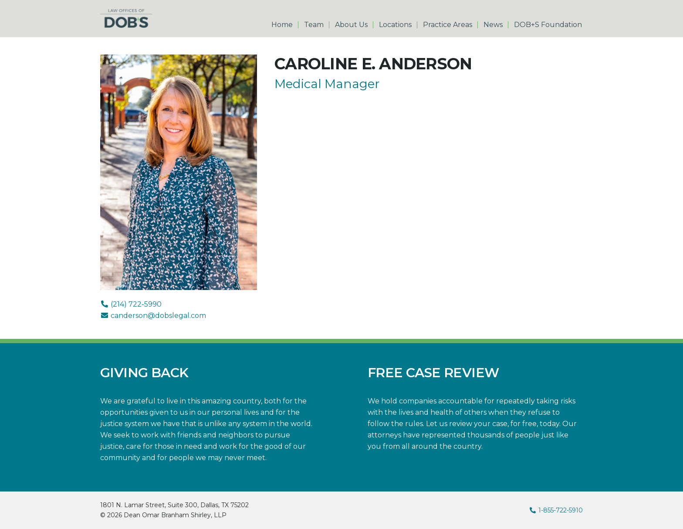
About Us (351, 24)
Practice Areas (447, 24)
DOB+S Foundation (548, 24)
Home (282, 24)
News (493, 24)
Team (314, 24)
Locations (395, 24)
